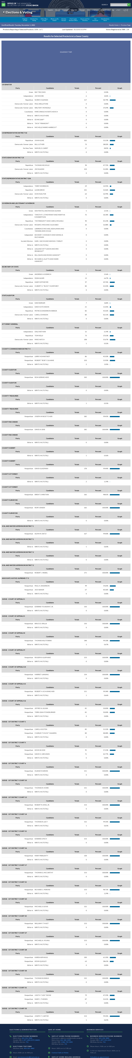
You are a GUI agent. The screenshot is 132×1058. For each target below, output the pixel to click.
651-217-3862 (29, 1048)
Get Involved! (95, 19)
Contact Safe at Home (60, 1052)
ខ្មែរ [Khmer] (113, 10)
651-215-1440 (27, 1038)
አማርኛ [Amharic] (118, 10)
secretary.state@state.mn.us (28, 1057)
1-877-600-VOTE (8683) (31, 1040)
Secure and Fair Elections (85, 19)
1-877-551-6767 (105, 1040)
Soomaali (65, 10)
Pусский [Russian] (82, 10)
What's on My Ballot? (55, 19)
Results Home (114, 25)
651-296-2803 (104, 1038)
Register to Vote (25, 19)
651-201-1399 (65, 1040)
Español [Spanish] (50, 10)
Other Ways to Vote (44, 19)
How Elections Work (105, 19)
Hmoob (57, 10)
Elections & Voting (17, 12)
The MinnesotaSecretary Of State (22, 4)
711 (27, 1042)
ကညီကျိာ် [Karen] (125, 10)
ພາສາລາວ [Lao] (95, 10)
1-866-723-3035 (67, 1042)
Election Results (64, 19)
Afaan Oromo (105, 10)
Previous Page (126, 25)
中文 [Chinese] (88, 10)
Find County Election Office (73, 19)
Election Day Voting (34, 19)
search (105, 5)
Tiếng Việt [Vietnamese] (73, 10)
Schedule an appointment (99, 1057)
